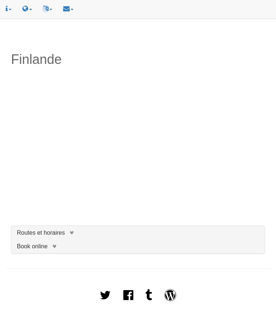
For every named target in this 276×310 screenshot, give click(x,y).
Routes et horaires (41, 233)
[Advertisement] (138, 35)
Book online (32, 246)
